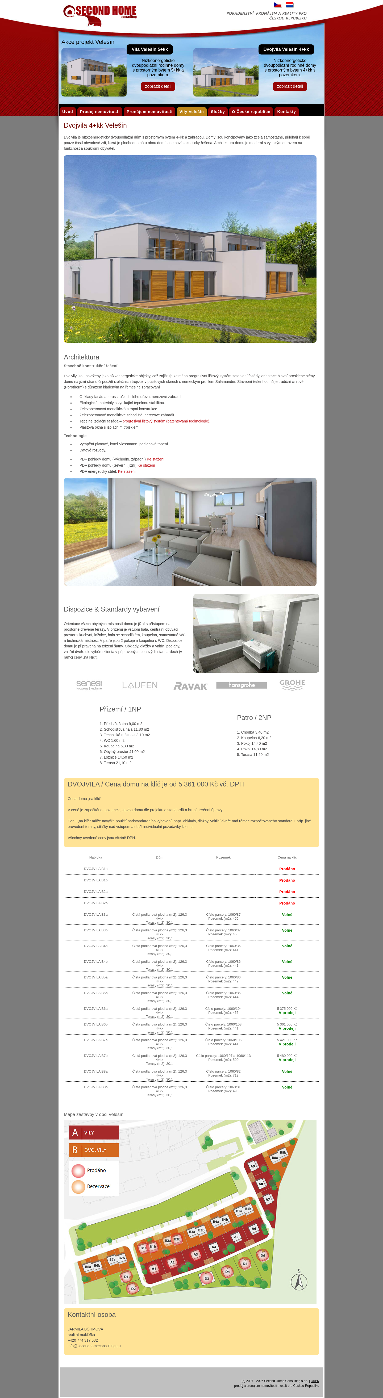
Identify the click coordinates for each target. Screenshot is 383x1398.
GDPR (315, 1381)
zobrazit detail (158, 86)
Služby (218, 111)
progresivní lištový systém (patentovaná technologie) (166, 421)
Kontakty (286, 111)
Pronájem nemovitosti (150, 111)
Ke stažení (155, 459)
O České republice (251, 111)
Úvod (67, 111)
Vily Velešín (192, 111)
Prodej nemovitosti (100, 111)
